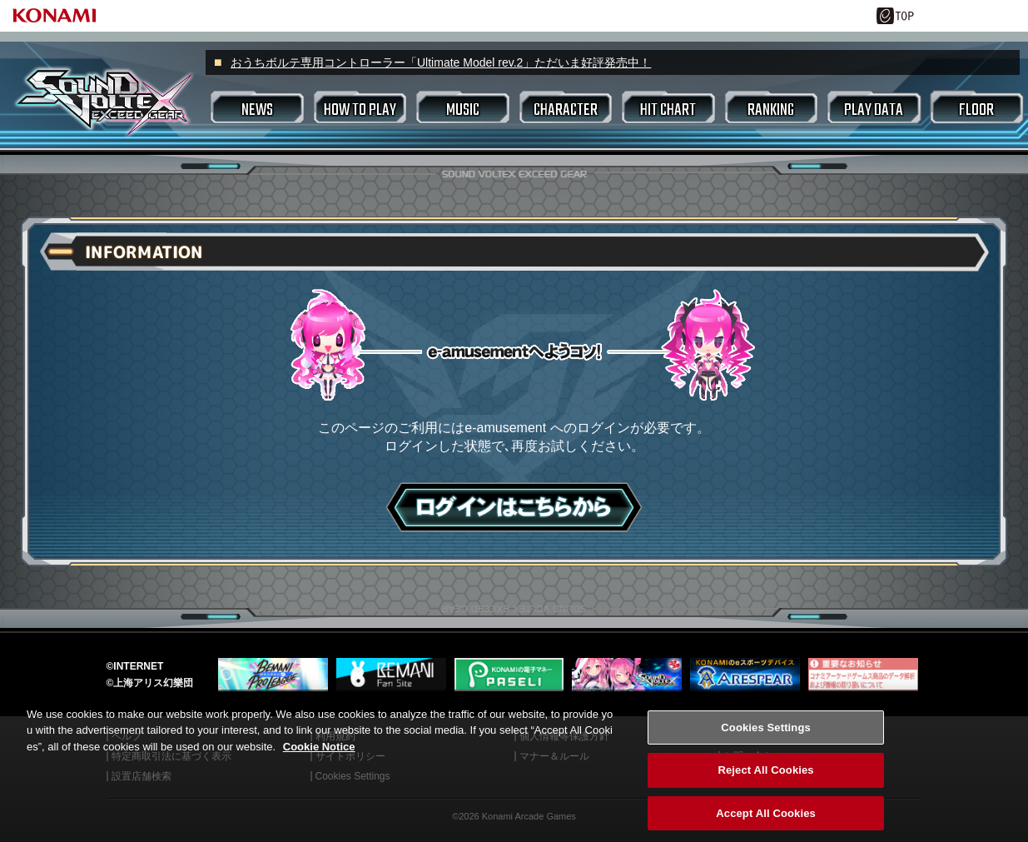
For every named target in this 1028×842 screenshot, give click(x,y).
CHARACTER (566, 110)
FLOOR (976, 110)
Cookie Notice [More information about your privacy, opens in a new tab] (319, 761)
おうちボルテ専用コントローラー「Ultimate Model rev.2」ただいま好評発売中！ (441, 62)
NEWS (257, 110)
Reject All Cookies (765, 785)
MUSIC (462, 110)
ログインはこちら (514, 507)
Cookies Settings (766, 742)
